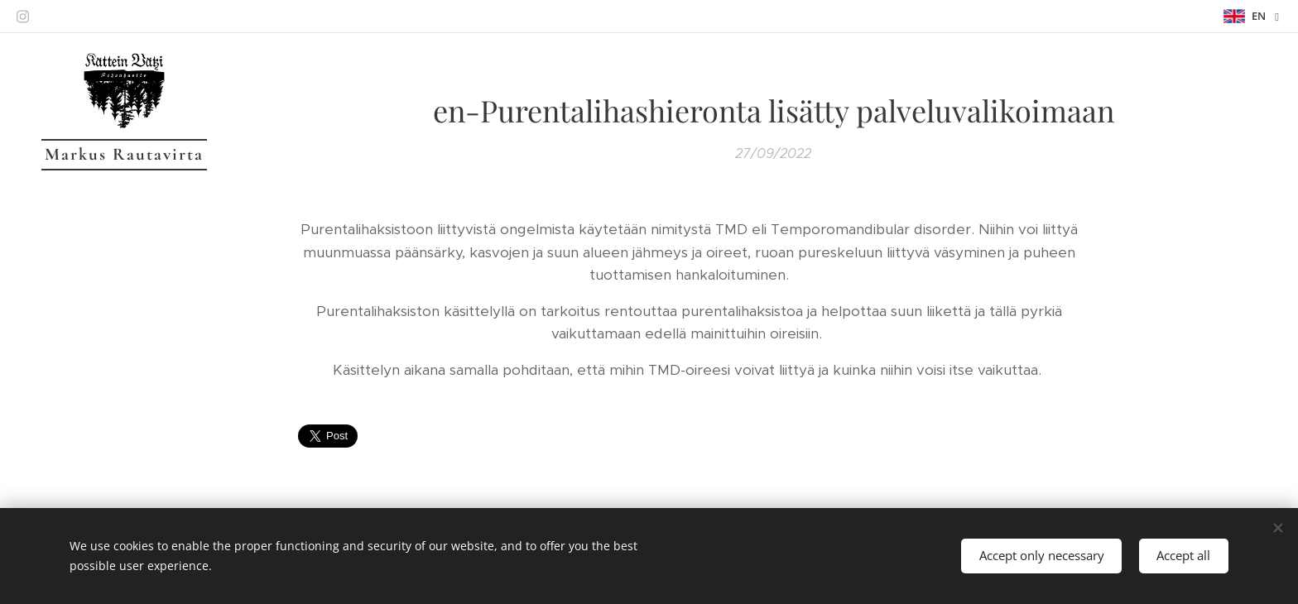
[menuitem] (124, 272)
